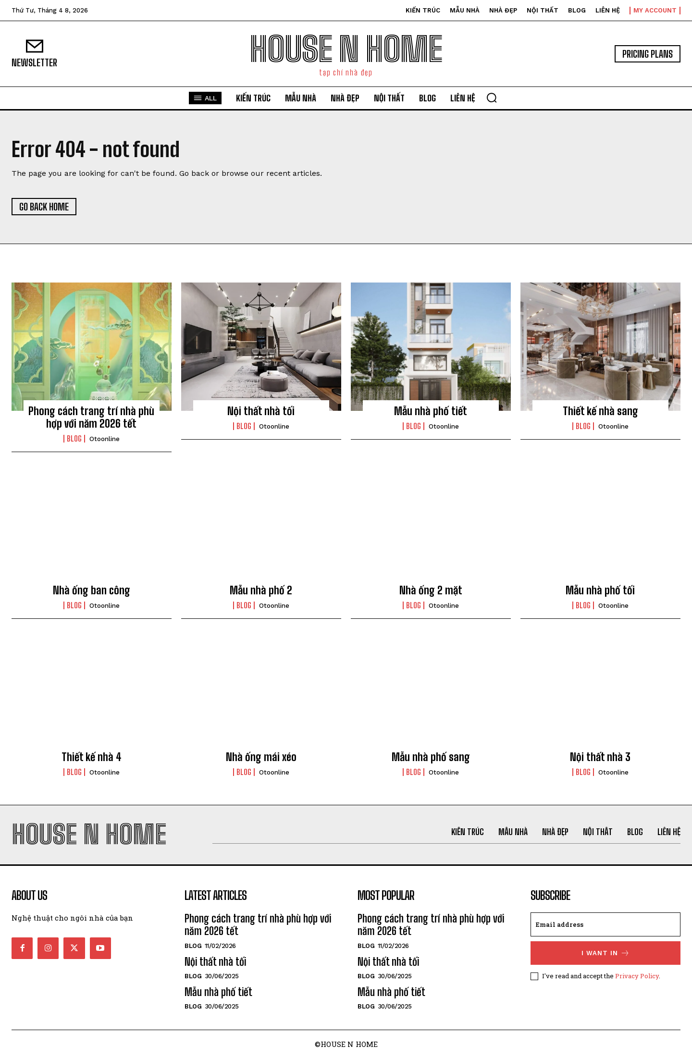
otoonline (104, 439)
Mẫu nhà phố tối (600, 590)
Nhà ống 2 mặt (430, 590)
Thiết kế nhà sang (600, 411)
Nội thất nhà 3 (600, 756)
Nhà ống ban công (91, 590)
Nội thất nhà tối (261, 411)
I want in (605, 953)
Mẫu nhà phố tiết (430, 411)
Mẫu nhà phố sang (431, 756)
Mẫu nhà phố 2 (261, 590)
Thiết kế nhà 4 (92, 756)
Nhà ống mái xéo (261, 756)
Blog (74, 439)
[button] (491, 97)
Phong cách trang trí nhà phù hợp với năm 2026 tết (91, 417)
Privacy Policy (637, 976)
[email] (605, 924)
